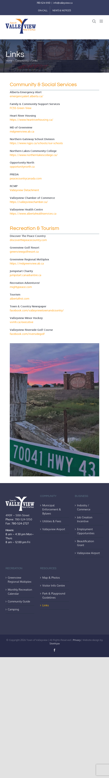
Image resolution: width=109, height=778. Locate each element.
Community (22, 60)
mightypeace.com (21, 286)
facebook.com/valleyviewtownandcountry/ (37, 310)
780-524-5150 (43, 2)
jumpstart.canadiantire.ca (25, 275)
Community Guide (19, 601)
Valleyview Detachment (24, 190)
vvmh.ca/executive (21, 322)
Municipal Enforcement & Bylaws (51, 509)
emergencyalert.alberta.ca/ (26, 96)
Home (9, 60)
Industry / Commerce (83, 507)
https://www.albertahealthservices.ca (33, 213)
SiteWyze (55, 643)
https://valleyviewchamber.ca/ (29, 201)
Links (45, 605)
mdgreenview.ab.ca (22, 131)
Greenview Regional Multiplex (19, 579)
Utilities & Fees (51, 521)
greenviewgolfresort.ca (24, 251)
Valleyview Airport (53, 529)
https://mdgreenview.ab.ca (27, 263)
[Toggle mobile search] (94, 21)
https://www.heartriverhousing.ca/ (31, 119)
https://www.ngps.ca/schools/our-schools (36, 143)
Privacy (77, 639)
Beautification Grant (85, 543)
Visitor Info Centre (53, 585)
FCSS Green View (20, 108)
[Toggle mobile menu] (101, 21)
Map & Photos (51, 577)
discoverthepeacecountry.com (28, 240)
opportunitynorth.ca (22, 166)
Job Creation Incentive (84, 519)
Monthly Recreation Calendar (20, 591)
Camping (13, 609)
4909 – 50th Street (17, 515)
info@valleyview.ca (62, 2)
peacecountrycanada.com (26, 178)
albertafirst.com (19, 298)
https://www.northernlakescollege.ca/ (34, 155)
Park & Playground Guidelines (53, 595)
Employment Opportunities (85, 531)
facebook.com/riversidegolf (27, 333)
